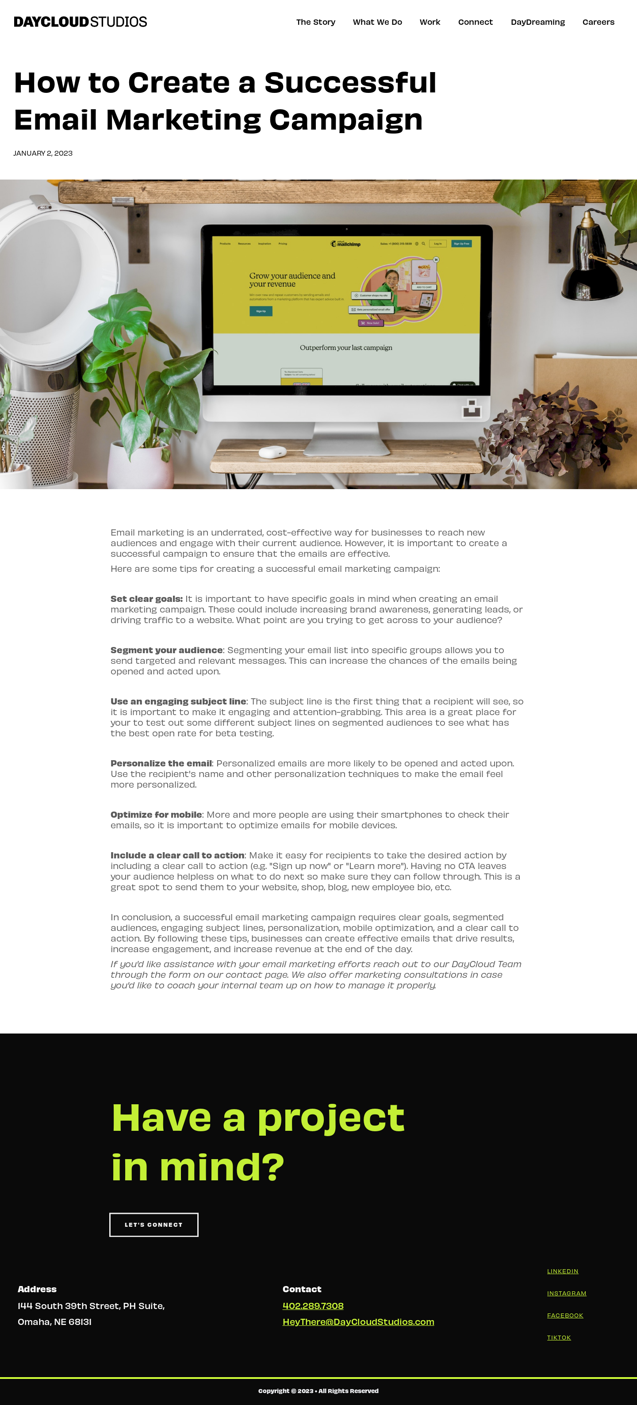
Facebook (565, 1315)
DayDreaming (538, 21)
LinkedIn (563, 1271)
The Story (315, 21)
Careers (599, 21)
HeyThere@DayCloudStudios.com (358, 1321)
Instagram (567, 1293)
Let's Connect (154, 1230)
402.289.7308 (313, 1305)
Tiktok (559, 1337)
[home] (80, 21)
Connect (475, 21)
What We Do (377, 21)
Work (430, 21)
